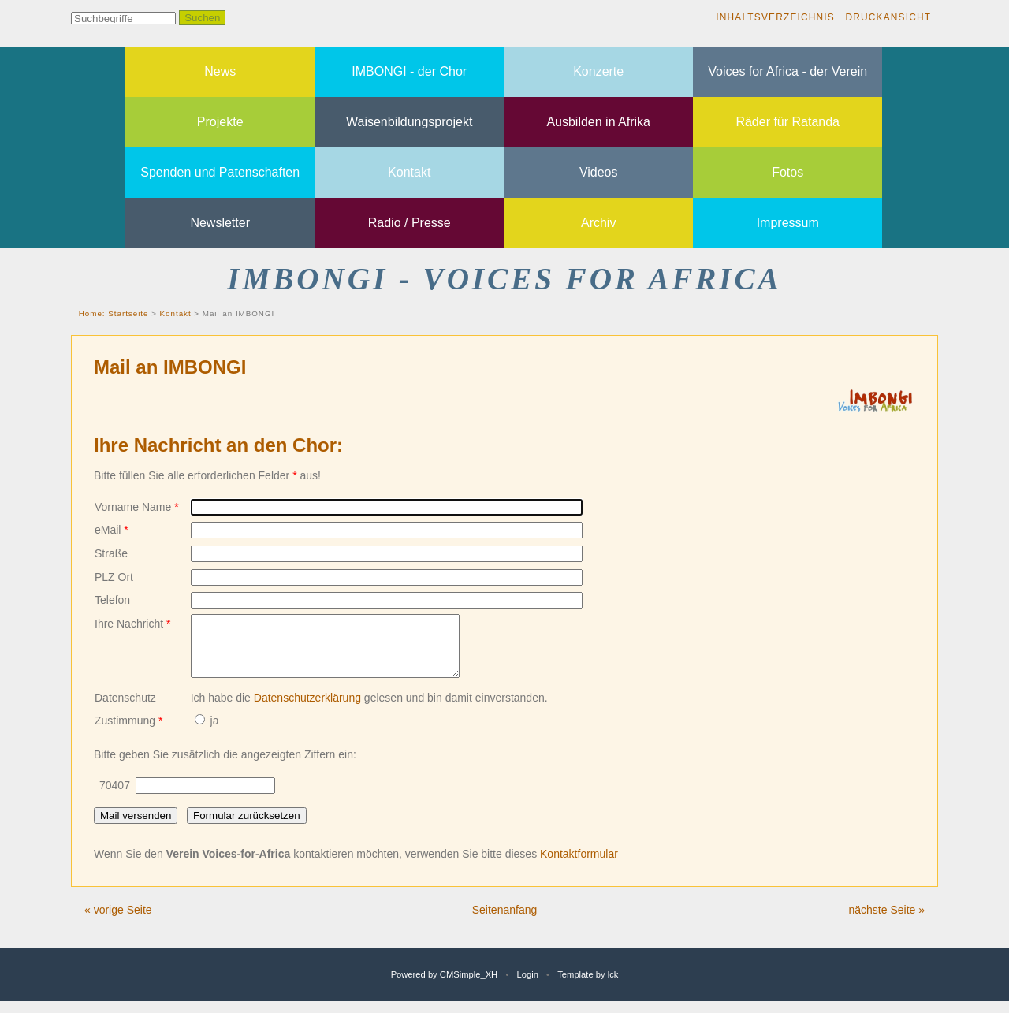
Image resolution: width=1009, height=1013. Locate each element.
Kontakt (409, 172)
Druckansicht (888, 17)
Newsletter (220, 222)
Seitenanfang (505, 921)
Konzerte (598, 71)
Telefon (112, 600)
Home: (93, 313)
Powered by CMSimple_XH (444, 986)
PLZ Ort (114, 577)
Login (527, 986)
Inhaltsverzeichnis (775, 17)
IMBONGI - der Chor (409, 71)
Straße (111, 553)
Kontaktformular (579, 865)
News (220, 71)
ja (207, 732)
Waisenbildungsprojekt (409, 121)
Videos (598, 172)
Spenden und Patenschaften (220, 172)
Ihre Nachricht (133, 623)
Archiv (598, 222)
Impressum (788, 222)
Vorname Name (137, 507)
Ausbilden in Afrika (598, 121)
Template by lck (587, 986)
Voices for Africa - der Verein (787, 71)
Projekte (220, 121)
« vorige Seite (118, 921)
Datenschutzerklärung (307, 709)
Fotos (787, 172)
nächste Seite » (886, 921)
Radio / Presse (409, 222)
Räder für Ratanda (787, 121)
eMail (111, 529)
